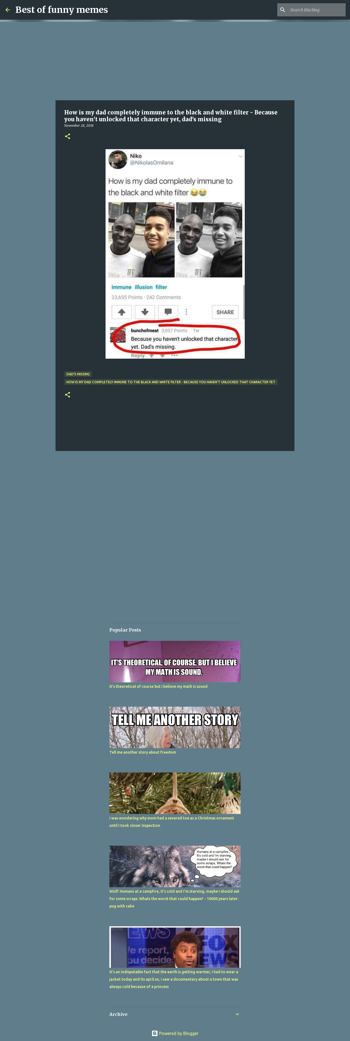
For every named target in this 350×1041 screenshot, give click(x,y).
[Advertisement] (175, 60)
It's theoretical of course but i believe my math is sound (158, 686)
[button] (67, 136)
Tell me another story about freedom (142, 752)
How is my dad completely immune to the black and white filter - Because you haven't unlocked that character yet (170, 382)
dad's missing (78, 374)
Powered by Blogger (175, 1033)
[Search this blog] (317, 9)
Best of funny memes (61, 9)
